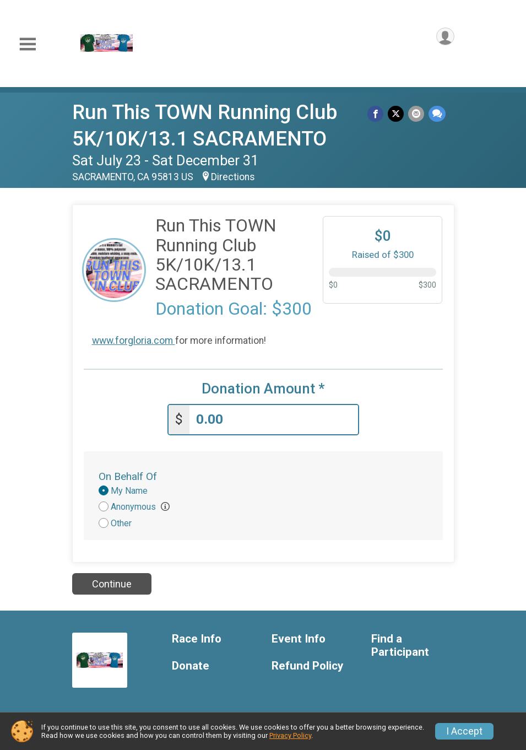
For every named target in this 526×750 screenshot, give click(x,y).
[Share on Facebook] (379, 114)
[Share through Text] (437, 114)
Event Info (299, 636)
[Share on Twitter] (398, 114)
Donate (190, 663)
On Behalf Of (128, 473)
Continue (112, 581)
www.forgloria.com (133, 340)
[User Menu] (444, 38)
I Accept (464, 731)
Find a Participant (400, 643)
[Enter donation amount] (273, 417)
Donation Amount (263, 389)
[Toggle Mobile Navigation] (28, 44)
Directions (233, 176)
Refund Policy (307, 663)
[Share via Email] (417, 114)
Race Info (196, 636)
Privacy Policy (290, 735)
